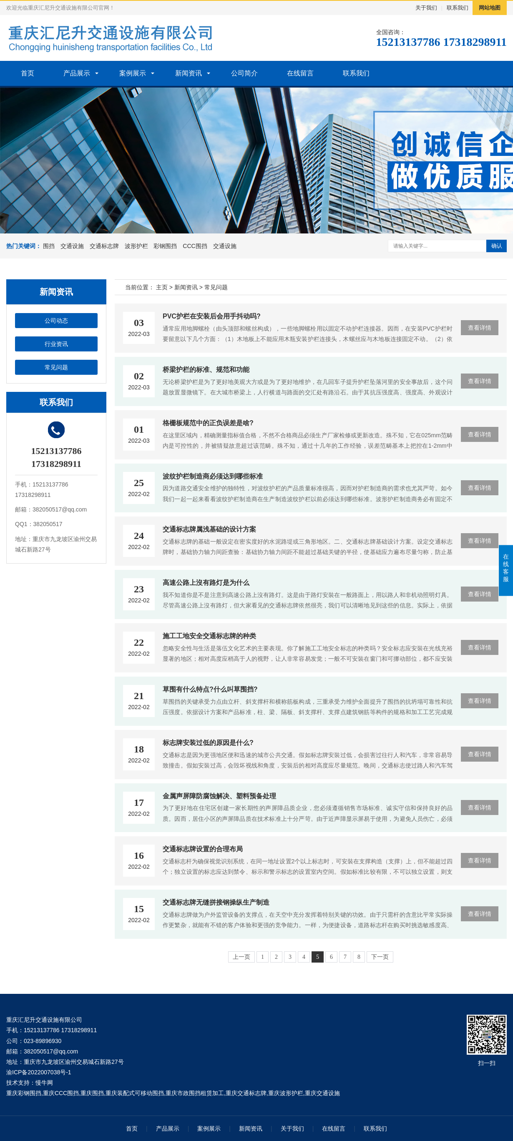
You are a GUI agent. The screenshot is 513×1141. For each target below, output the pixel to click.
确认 (496, 246)
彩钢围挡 (165, 246)
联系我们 (457, 8)
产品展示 (76, 73)
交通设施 (72, 246)
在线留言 (300, 73)
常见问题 (56, 367)
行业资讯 (56, 344)
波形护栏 (136, 246)
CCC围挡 (195, 246)
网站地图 (489, 8)
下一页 (380, 957)
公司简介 (244, 73)
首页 (27, 73)
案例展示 (132, 73)
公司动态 (56, 320)
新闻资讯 (188, 73)
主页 (162, 287)
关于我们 (426, 8)
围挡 (49, 246)
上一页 (241, 957)
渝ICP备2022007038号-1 (38, 1072)
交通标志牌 (104, 246)
